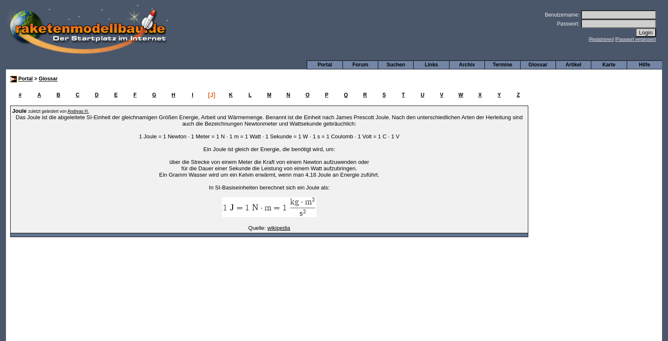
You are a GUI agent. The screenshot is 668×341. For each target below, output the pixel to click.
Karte (609, 65)
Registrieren (601, 39)
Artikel (573, 65)
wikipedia (279, 228)
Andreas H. (78, 111)
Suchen (396, 65)
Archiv (467, 65)
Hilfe (644, 65)
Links (431, 65)
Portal (324, 65)
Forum (360, 65)
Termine (502, 65)
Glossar (537, 65)
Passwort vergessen (635, 39)
